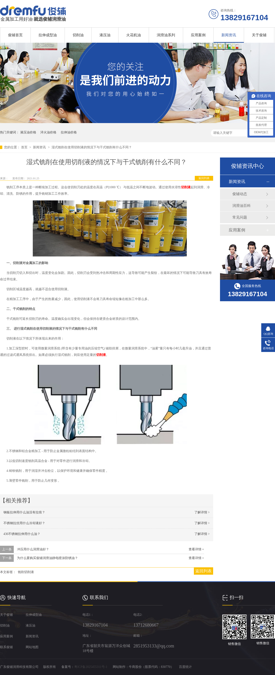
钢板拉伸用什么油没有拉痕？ (24, 512)
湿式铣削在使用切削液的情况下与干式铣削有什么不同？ (92, 147)
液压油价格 (28, 132)
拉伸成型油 (47, 35)
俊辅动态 (239, 194)
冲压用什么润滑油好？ (33, 549)
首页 (24, 147)
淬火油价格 (48, 132)
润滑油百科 (241, 206)
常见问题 (239, 217)
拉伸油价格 (69, 132)
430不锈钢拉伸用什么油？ (21, 534)
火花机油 (133, 35)
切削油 (78, 35)
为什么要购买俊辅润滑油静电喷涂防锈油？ (47, 558)
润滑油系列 (166, 35)
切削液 (186, 187)
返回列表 (203, 178)
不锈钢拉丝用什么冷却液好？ (24, 523)
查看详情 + (196, 549)
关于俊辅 (259, 35)
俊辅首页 (15, 35)
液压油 (104, 35)
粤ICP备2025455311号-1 (90, 667)
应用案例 (198, 35)
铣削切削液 (26, 572)
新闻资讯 (228, 35)
